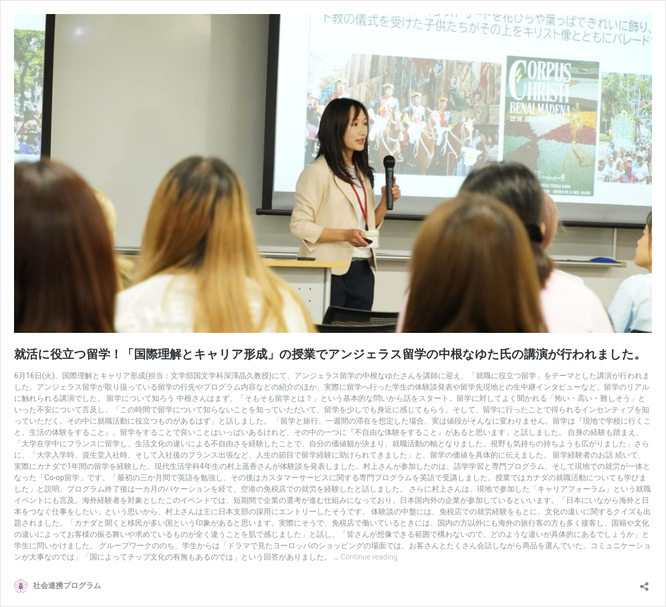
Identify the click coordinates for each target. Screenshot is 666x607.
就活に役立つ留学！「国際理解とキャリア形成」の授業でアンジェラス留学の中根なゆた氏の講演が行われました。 (330, 354)
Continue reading (369, 557)
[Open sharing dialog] (644, 583)
